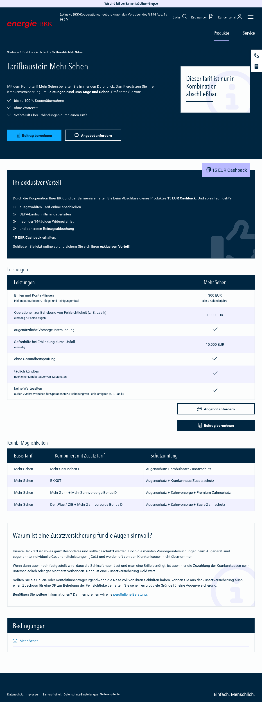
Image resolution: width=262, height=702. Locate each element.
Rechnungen (203, 16)
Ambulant (42, 52)
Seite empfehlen (110, 694)
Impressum (33, 694)
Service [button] (249, 33)
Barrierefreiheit (52, 694)
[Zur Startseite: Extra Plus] (29, 25)
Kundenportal (230, 16)
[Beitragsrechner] (256, 66)
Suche (180, 16)
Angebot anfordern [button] (94, 134)
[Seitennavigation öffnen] (250, 17)
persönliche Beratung (130, 594)
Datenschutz (15, 694)
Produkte (27, 52)
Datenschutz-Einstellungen (81, 694)
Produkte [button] (221, 33)
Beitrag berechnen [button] (34, 134)
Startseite (13, 52)
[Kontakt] (256, 55)
